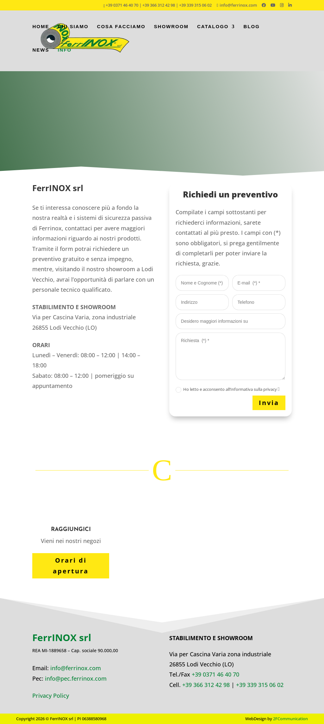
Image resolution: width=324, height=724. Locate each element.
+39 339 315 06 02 (260, 685)
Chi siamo (73, 30)
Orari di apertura (71, 565)
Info (65, 54)
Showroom (171, 30)
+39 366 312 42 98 (206, 685)
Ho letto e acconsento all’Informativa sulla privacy (228, 389)
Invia (269, 402)
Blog (252, 30)
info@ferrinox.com (75, 668)
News (40, 54)
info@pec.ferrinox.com (76, 678)
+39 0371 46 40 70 (215, 674)
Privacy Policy (50, 695)
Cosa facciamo (121, 30)
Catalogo (213, 30)
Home (40, 30)
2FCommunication (290, 718)
